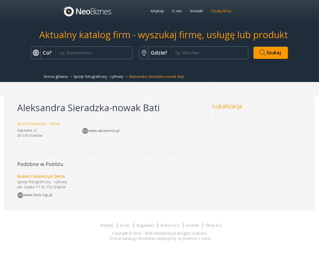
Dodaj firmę (221, 10)
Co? (47, 52)
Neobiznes (87, 11)
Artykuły (157, 10)
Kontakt (196, 10)
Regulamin (145, 225)
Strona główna (55, 76)
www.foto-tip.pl (38, 194)
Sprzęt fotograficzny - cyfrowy (98, 76)
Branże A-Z (170, 225)
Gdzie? (159, 52)
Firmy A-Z (214, 225)
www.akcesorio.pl (103, 130)
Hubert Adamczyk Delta (41, 176)
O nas (177, 10)
